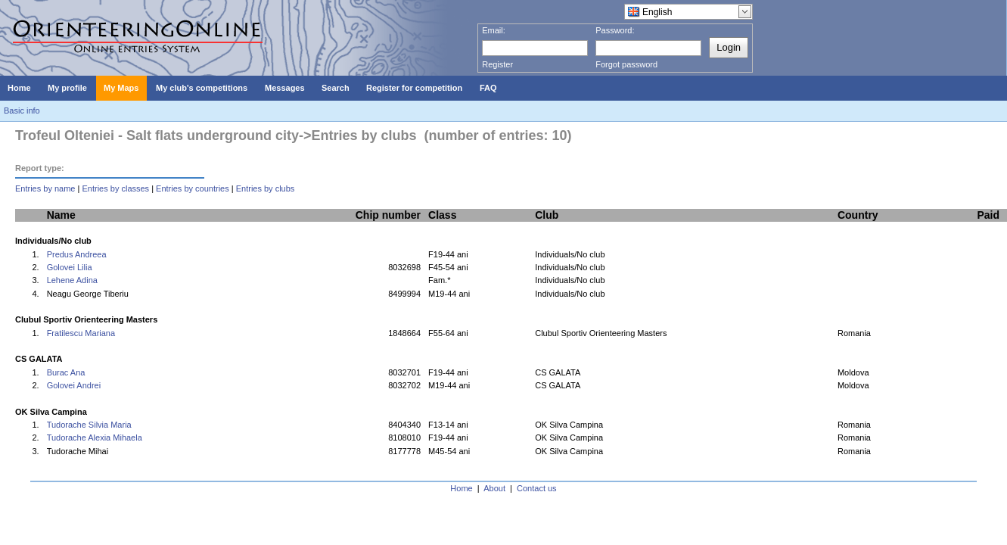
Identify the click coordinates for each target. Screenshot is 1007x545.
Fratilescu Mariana (81, 333)
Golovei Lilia (69, 267)
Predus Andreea (77, 254)
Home (461, 488)
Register (497, 64)
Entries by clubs (265, 188)
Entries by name (45, 188)
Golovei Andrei (74, 385)
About (494, 488)
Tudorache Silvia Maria (89, 424)
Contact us (537, 488)
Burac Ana (66, 372)
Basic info (22, 110)
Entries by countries (192, 188)
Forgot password (626, 64)
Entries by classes (115, 188)
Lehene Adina (72, 280)
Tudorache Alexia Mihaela (94, 437)
